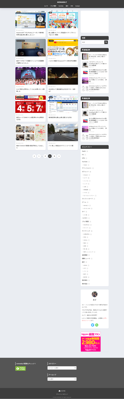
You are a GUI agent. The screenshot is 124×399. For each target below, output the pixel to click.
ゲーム (85, 202)
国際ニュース (19, 69)
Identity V (87, 206)
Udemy (87, 240)
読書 (86, 246)
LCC (86, 269)
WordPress (88, 225)
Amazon (87, 175)
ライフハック (87, 231)
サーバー (87, 228)
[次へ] (59, 156)
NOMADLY (62, 2)
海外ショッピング (89, 252)
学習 (86, 237)
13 (54, 156)
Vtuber (86, 165)
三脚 (86, 187)
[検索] (106, 42)
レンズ (87, 184)
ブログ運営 (53, 6)
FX (84, 155)
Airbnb (18, 125)
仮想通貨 (86, 255)
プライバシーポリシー (62, 394)
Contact (77, 6)
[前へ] (34, 156)
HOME (62, 391)
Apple (85, 151)
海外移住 (86, 281)
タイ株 (87, 215)
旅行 (67, 6)
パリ (50, 69)
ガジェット (86, 172)
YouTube (61, 6)
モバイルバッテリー (90, 196)
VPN (72, 6)
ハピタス (51, 40)
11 (45, 156)
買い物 (87, 249)
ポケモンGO (88, 209)
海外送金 (86, 284)
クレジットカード (20, 40)
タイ (84, 212)
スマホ (87, 193)
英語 (50, 12)
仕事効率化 (88, 234)
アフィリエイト (88, 168)
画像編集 (87, 190)
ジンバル (87, 181)
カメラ (46, 6)
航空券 (18, 12)
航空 (86, 274)
